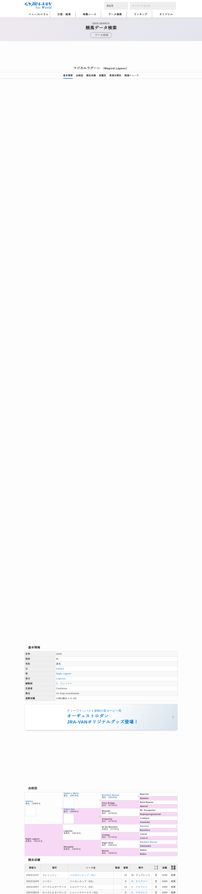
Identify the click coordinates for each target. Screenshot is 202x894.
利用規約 (79, 879)
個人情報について (34, 879)
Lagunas (61, 281)
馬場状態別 (115, 75)
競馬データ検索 (43, 827)
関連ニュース (132, 75)
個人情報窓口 (94, 879)
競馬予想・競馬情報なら (154, 881)
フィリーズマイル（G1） (83, 546)
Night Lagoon (63, 276)
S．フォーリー (139, 514)
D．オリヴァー (140, 483)
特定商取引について (48, 883)
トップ (28, 827)
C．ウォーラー (64, 286)
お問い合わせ (69, 883)
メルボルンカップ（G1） (83, 477)
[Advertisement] (101, 54)
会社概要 (29, 883)
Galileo (60, 271)
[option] (101, 121)
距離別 (102, 75)
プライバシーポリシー (59, 879)
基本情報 (68, 75)
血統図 (79, 75)
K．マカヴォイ (139, 489)
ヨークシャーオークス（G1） (86, 521)
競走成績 (91, 75)
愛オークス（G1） (80, 528)
